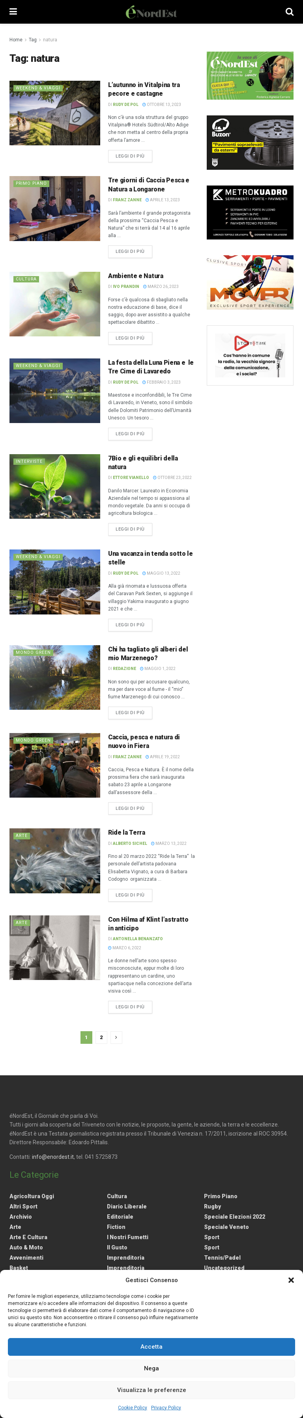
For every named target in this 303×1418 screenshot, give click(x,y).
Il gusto (117, 1247)
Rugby (212, 1206)
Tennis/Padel (222, 1258)
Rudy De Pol (125, 104)
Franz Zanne (127, 200)
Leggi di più (134, 155)
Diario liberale (127, 1206)
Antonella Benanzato (138, 939)
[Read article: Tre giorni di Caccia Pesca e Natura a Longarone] (54, 208)
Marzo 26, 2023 (161, 286)
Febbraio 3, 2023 (161, 382)
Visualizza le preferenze (151, 1390)
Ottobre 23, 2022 (172, 477)
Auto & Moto (26, 1247)
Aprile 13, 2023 (163, 200)
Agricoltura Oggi (31, 1196)
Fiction (116, 1227)
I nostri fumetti (127, 1237)
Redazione (124, 668)
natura (50, 40)
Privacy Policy (166, 1408)
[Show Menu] (13, 12)
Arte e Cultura (28, 1237)
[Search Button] (290, 12)
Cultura (27, 279)
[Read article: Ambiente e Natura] (54, 304)
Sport (211, 1237)
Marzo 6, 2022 (124, 948)
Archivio (20, 1217)
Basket (18, 1268)
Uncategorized (224, 1268)
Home (15, 40)
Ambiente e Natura (135, 276)
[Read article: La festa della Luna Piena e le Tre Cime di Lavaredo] (54, 390)
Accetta (151, 1346)
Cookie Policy (132, 1408)
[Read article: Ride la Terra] (54, 860)
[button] (291, 1280)
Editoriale (120, 1217)
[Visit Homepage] (151, 12)
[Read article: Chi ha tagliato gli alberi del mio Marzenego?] (54, 677)
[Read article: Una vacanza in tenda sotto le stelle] (54, 581)
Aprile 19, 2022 (163, 757)
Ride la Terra (126, 832)
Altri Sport (23, 1206)
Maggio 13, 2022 (161, 573)
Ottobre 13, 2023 (161, 104)
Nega (151, 1368)
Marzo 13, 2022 (169, 843)
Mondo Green (34, 652)
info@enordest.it (53, 1157)
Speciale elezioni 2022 (234, 1217)
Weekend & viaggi (39, 88)
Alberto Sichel (130, 843)
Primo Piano (32, 183)
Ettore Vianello (131, 477)
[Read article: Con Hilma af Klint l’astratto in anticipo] (54, 947)
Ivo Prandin (126, 286)
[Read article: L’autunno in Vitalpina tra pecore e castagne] (54, 113)
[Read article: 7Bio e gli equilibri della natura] (54, 486)
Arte (22, 835)
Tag (33, 40)
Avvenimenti (26, 1258)
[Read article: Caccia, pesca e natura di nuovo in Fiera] (54, 765)
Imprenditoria (125, 1258)
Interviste (30, 461)
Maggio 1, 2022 (158, 668)
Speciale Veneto (226, 1227)
